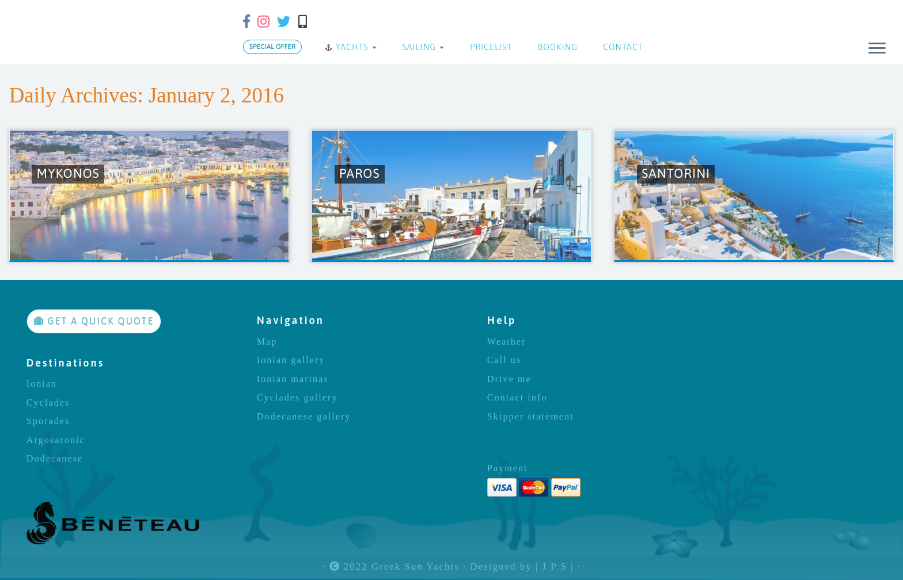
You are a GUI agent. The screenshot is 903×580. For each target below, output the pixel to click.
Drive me (509, 379)
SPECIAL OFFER (272, 47)
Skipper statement (530, 416)
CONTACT (622, 47)
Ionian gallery (291, 360)
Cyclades (48, 403)
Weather (506, 342)
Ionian (42, 384)
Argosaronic (55, 440)
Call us (504, 360)
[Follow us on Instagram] (267, 21)
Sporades (48, 421)
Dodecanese (55, 458)
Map (267, 342)
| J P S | (555, 567)
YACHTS (351, 47)
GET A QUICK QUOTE (94, 321)
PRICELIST (489, 47)
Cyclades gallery (297, 397)
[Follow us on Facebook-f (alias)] (250, 21)
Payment (507, 468)
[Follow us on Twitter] (287, 21)
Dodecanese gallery (304, 416)
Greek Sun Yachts (415, 567)
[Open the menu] (877, 49)
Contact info (517, 397)
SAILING (422, 47)
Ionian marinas (293, 379)
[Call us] (306, 21)
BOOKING (556, 47)
